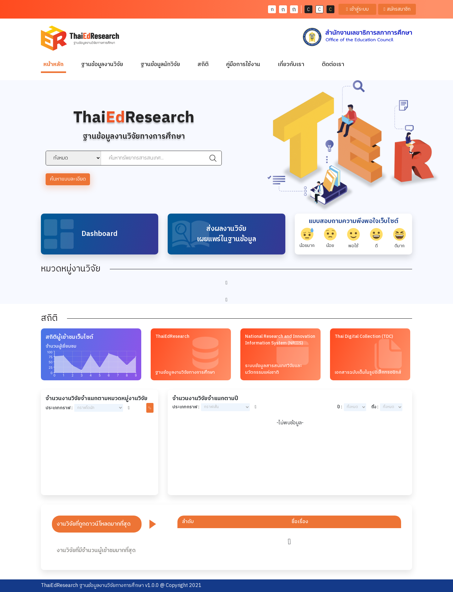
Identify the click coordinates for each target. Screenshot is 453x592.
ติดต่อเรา (333, 64)
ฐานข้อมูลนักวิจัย (160, 64)
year (355, 407)
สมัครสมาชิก (396, 9)
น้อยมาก (307, 238)
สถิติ (203, 64)
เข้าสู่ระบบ (357, 9)
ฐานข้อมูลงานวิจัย (102, 64)
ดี (376, 238)
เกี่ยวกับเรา (291, 64)
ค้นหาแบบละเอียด (68, 179)
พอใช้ (353, 238)
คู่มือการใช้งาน (243, 64)
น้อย (330, 238)
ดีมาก (399, 238)
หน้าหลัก (54, 64)
